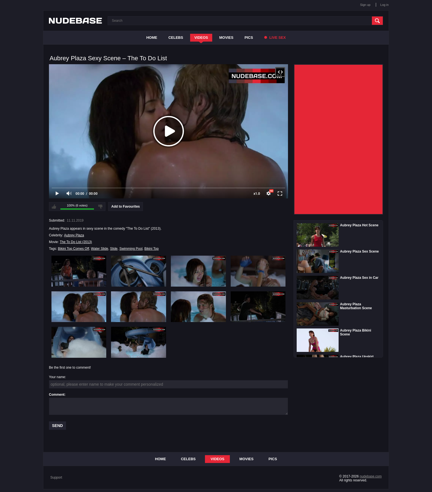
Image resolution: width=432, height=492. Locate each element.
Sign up (365, 4)
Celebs (175, 37)
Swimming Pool (131, 249)
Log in (384, 4)
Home (151, 37)
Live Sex (275, 37)
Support (56, 477)
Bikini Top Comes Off (73, 249)
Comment (56, 395)
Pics (249, 37)
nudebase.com (371, 476)
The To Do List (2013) (76, 242)
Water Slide (99, 249)
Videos (201, 37)
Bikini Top (151, 249)
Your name (57, 377)
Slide (114, 249)
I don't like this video (100, 206)
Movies (226, 37)
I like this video (54, 206)
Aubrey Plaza (74, 235)
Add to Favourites (125, 206)
